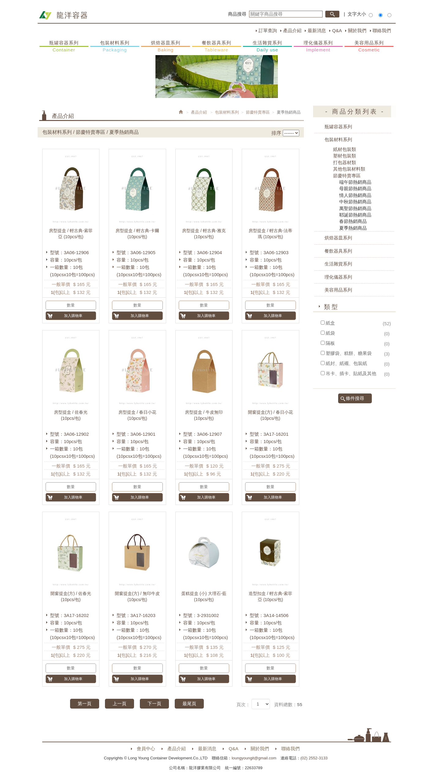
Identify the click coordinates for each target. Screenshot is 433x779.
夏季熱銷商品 (353, 228)
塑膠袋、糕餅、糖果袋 (349, 353)
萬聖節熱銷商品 (355, 208)
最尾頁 (189, 703)
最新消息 (317, 30)
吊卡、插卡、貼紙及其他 (351, 373)
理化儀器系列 (318, 46)
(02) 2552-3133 (314, 758)
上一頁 (119, 703)
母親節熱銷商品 (355, 188)
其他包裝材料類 (349, 168)
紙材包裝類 (344, 149)
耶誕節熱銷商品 (355, 214)
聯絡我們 (382, 30)
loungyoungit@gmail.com (254, 758)
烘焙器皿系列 (165, 46)
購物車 (401, 118)
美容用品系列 (369, 46)
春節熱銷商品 (353, 221)
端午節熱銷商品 (355, 182)
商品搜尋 (237, 14)
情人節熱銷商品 (355, 195)
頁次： (243, 704)
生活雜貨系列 (267, 46)
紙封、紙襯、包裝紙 (346, 363)
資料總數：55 (288, 704)
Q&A (337, 30)
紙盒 (330, 323)
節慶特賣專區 (258, 112)
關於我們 (357, 30)
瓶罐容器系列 (63, 46)
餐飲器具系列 (216, 46)
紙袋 (330, 333)
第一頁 (84, 703)
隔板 (330, 343)
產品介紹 (292, 30)
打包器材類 (344, 162)
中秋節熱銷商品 (355, 201)
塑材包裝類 (344, 155)
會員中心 (146, 748)
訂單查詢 (268, 30)
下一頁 (154, 703)
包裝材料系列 (114, 46)
